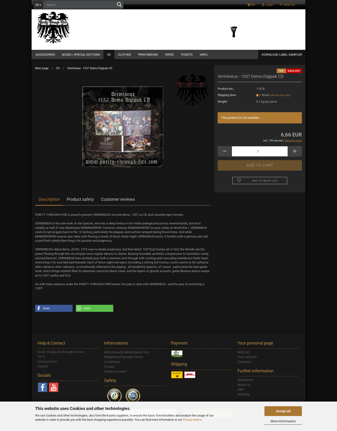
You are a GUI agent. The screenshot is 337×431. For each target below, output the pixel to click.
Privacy (109, 367)
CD (109, 54)
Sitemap (243, 395)
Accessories (45, 54)
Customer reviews (118, 199)
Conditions (112, 362)
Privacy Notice (192, 419)
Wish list (287, 5)
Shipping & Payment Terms (123, 357)
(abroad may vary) (280, 95)
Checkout (244, 362)
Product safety (80, 199)
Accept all (283, 411)
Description (49, 199)
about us (244, 385)
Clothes (124, 54)
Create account (115, 372)
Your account (247, 357)
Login (267, 5)
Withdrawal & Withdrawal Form (126, 352)
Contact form (47, 362)
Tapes (169, 54)
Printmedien (148, 54)
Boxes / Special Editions (81, 54)
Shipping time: (227, 95)
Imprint (42, 367)
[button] (54, 308)
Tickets (187, 54)
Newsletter (245, 380)
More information (283, 421)
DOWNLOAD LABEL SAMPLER (282, 54)
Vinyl (204, 54)
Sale (241, 390)
